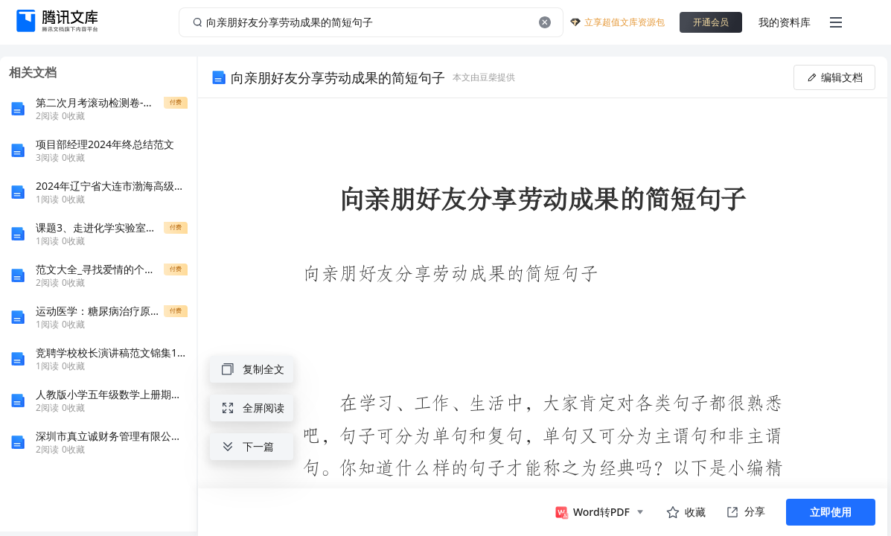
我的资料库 (785, 22)
